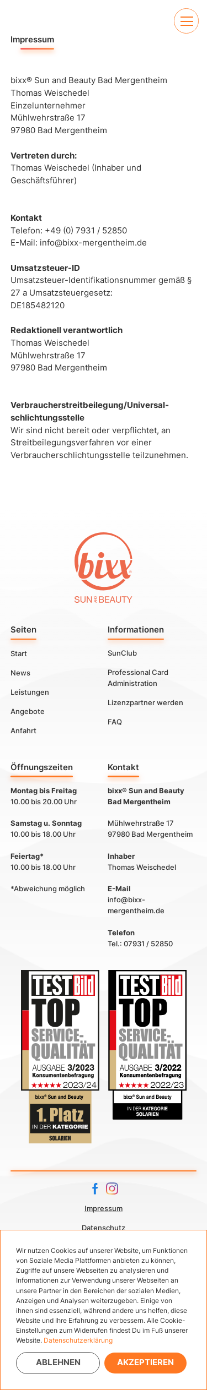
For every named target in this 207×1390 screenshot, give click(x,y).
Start (18, 652)
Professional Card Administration (138, 678)
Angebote (27, 710)
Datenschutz (103, 1227)
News (20, 672)
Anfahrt (23, 730)
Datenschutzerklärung (78, 1340)
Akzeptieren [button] (145, 1362)
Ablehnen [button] (58, 1362)
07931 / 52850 (148, 943)
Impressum (103, 1208)
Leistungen (29, 691)
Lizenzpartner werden (145, 702)
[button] (186, 20)
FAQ (115, 721)
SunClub (122, 652)
